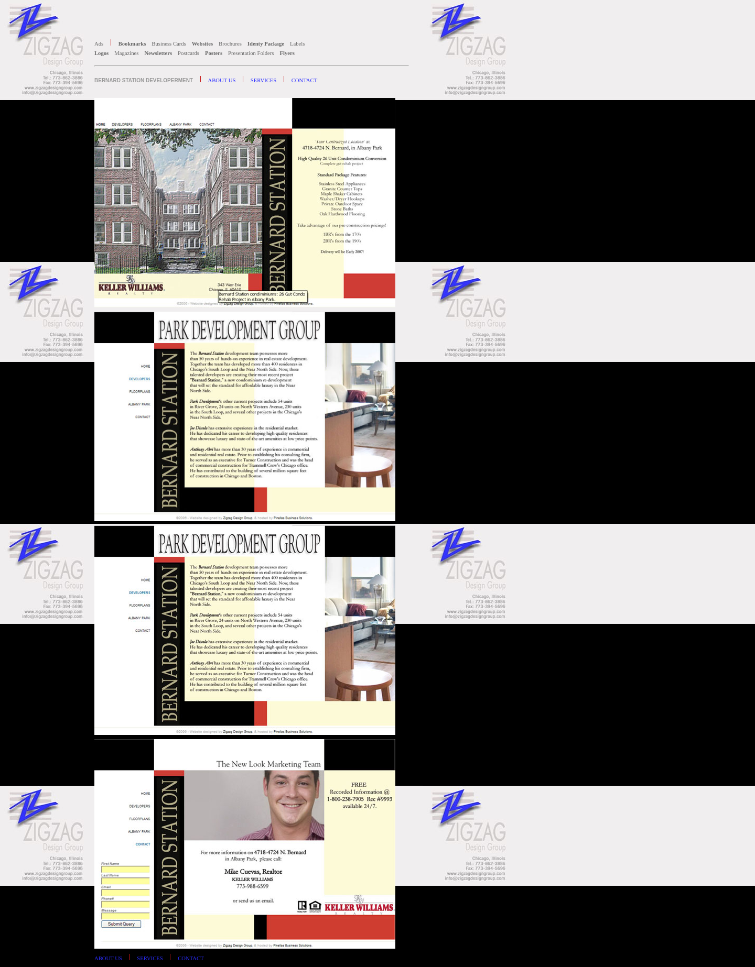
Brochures (231, 44)
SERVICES (264, 80)
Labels (298, 44)
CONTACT (304, 80)
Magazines (127, 53)
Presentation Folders (251, 53)
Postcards (189, 53)
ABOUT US (222, 80)
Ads (99, 44)
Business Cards (169, 44)
